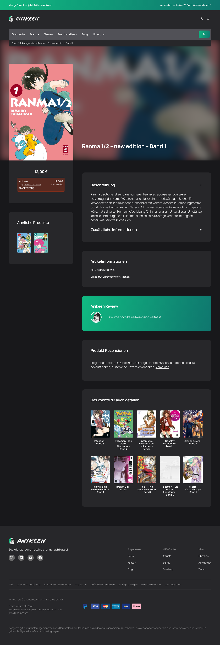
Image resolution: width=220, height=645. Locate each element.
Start (14, 43)
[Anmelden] (201, 18)
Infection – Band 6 (100, 442)
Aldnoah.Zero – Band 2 (193, 442)
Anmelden (162, 367)
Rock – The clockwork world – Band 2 (147, 489)
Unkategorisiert (27, 43)
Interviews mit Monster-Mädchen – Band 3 (146, 445)
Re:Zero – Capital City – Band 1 (193, 489)
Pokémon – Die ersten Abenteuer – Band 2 (123, 445)
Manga (126, 276)
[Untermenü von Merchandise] (76, 34)
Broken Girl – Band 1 (123, 488)
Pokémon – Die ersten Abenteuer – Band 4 (170, 490)
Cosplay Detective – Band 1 (169, 444)
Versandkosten (32, 184)
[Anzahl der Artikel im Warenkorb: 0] (208, 18)
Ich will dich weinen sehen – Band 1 (100, 489)
